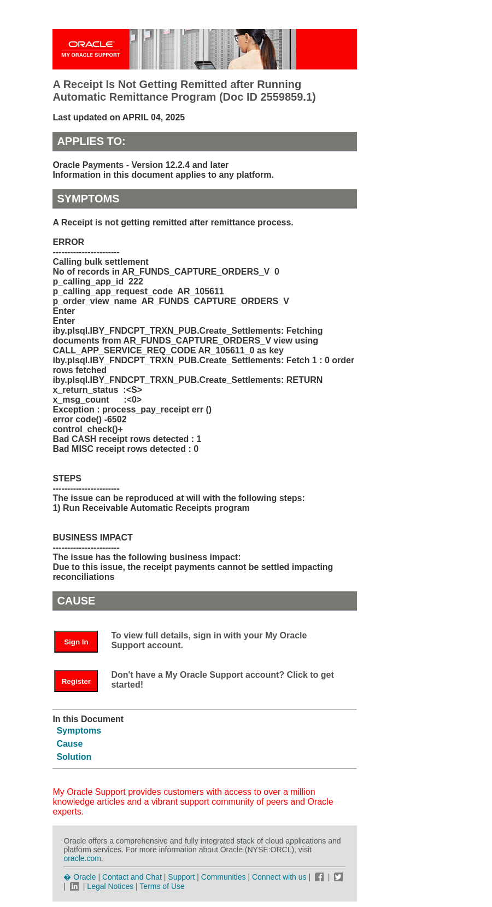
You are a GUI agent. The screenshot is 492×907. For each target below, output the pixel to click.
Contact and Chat (132, 877)
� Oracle (79, 877)
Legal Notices (110, 886)
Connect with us (280, 877)
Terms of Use (161, 886)
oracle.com (82, 858)
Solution (73, 756)
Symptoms (78, 730)
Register (76, 681)
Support (181, 877)
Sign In (76, 642)
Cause (69, 743)
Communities (223, 877)
